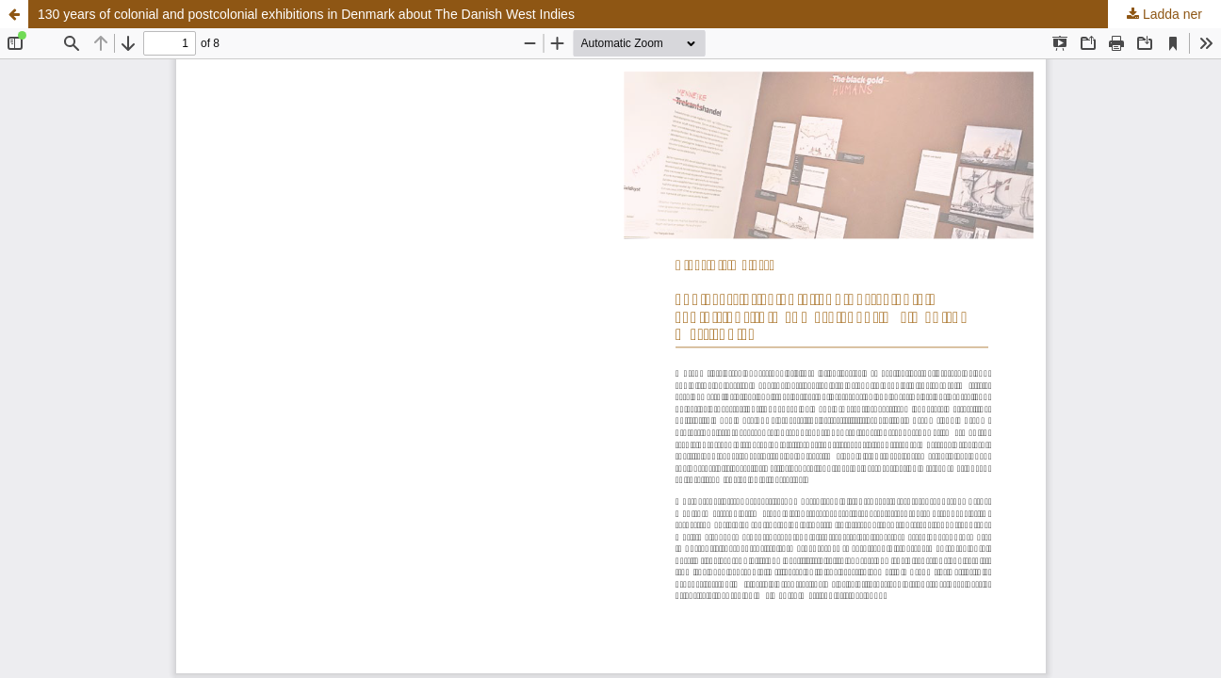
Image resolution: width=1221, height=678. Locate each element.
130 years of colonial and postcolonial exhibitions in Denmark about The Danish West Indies (306, 14)
